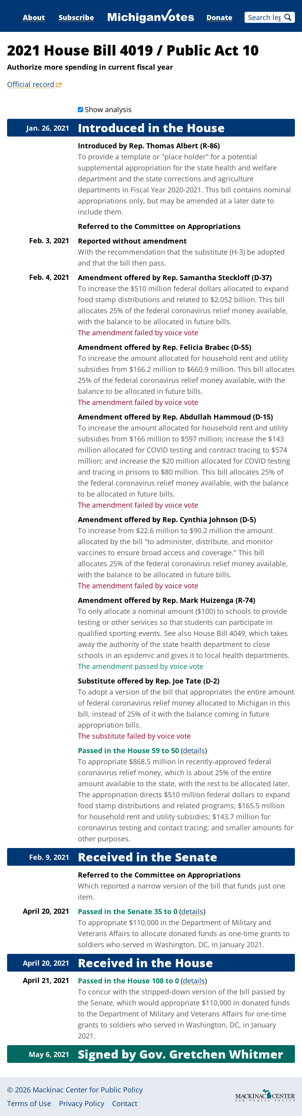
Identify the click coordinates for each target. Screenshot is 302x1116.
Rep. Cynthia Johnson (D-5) (209, 519)
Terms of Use (29, 1103)
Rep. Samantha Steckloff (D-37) (217, 277)
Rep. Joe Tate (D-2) (187, 680)
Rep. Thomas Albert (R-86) (174, 145)
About (34, 17)
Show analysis (108, 109)
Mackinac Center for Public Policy (88, 1089)
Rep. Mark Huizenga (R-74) (208, 600)
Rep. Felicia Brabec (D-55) (206, 347)
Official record (30, 84)
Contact (124, 1103)
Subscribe (76, 17)
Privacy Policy (81, 1103)
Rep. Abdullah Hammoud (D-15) (217, 416)
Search (288, 17)
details (194, 750)
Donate (219, 17)
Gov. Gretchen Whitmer (211, 1054)
